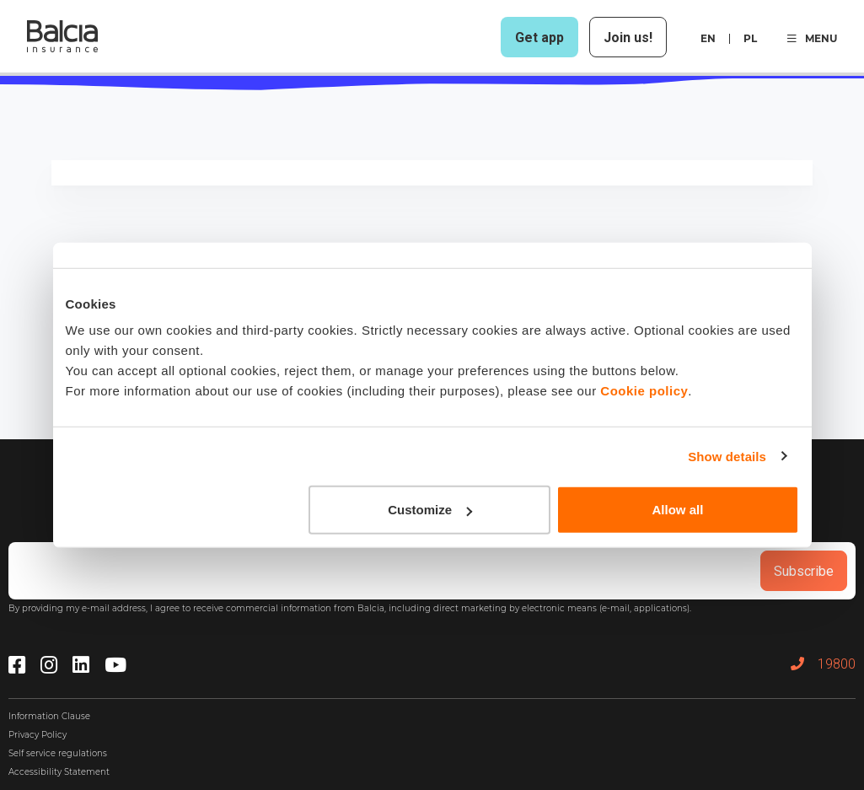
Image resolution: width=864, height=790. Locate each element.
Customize (430, 509)
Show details (727, 456)
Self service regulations (57, 753)
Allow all (678, 509)
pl (750, 38)
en (708, 38)
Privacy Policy (37, 734)
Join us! (628, 38)
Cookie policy (644, 391)
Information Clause (49, 716)
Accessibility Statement (59, 771)
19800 (823, 664)
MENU (812, 38)
